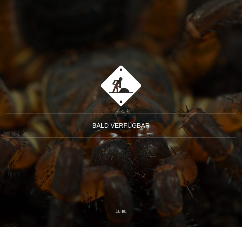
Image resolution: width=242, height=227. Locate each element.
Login (121, 210)
